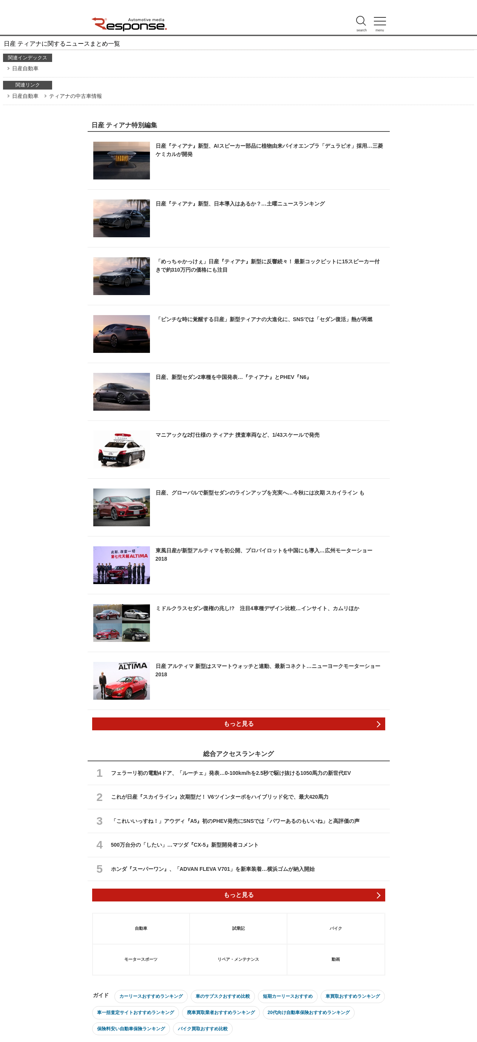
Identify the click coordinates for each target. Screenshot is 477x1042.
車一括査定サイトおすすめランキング (135, 1012)
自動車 (141, 928)
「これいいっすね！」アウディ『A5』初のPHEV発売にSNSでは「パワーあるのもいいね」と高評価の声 (235, 821)
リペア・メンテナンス (238, 959)
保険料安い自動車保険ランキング (131, 1028)
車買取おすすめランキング (353, 996)
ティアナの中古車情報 (75, 96)
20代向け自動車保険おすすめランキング (309, 1012)
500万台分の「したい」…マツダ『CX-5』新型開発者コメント (185, 845)
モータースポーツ (140, 959)
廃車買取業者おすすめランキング (221, 1012)
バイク (336, 928)
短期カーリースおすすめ (288, 996)
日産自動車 (25, 68)
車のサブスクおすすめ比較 (223, 996)
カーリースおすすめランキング (151, 996)
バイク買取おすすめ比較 (203, 1028)
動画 (336, 959)
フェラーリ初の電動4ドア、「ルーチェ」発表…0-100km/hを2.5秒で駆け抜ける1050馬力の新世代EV (231, 773)
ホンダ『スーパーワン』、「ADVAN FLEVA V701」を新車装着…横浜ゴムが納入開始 (213, 869)
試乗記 (238, 928)
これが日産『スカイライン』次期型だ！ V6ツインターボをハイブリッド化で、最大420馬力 (220, 797)
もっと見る (239, 723)
